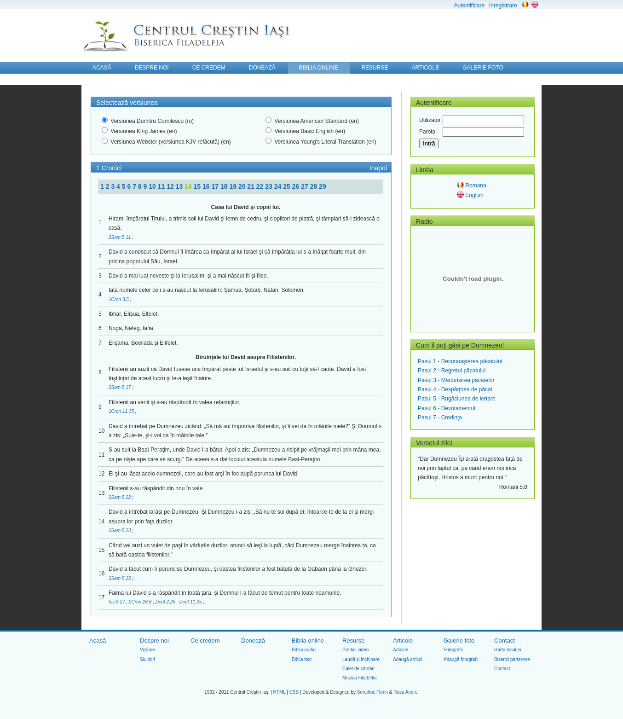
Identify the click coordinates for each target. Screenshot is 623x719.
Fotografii (453, 649)
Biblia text (302, 659)
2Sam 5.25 (120, 578)
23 (269, 186)
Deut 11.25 (191, 601)
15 (198, 186)
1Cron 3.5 (119, 299)
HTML (279, 692)
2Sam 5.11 (120, 237)
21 (251, 186)
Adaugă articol (407, 659)
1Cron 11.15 (122, 411)
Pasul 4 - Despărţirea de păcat (455, 389)
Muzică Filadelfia (359, 677)
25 (287, 186)
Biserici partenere (512, 659)
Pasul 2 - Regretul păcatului (451, 370)
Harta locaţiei (507, 649)
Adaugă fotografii (461, 659)
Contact (504, 640)
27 (305, 186)
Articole (403, 640)
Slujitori (147, 659)
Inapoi (378, 168)
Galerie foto (459, 640)
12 (171, 186)
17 (215, 186)
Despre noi (154, 640)
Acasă (97, 640)
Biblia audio (304, 649)
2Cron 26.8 (141, 601)
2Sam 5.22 (120, 497)
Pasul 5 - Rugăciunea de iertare (457, 398)
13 (180, 186)
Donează (253, 640)
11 (162, 186)
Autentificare (469, 5)
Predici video (355, 649)
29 (322, 186)
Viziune (147, 649)
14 (189, 186)
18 (224, 186)
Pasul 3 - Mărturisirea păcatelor (456, 380)
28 (314, 186)
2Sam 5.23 (120, 530)
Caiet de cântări (358, 668)
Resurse (353, 640)
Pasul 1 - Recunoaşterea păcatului (460, 361)
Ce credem (205, 640)
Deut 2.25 (166, 601)
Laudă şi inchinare (361, 659)
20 (242, 186)
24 (278, 186)
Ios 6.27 (117, 601)
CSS (294, 692)
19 (233, 186)
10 (153, 186)
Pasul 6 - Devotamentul (446, 408)
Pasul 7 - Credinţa (440, 417)
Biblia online (308, 640)
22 (260, 186)
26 (296, 186)
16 (206, 186)
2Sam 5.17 (120, 387)
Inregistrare (503, 5)
